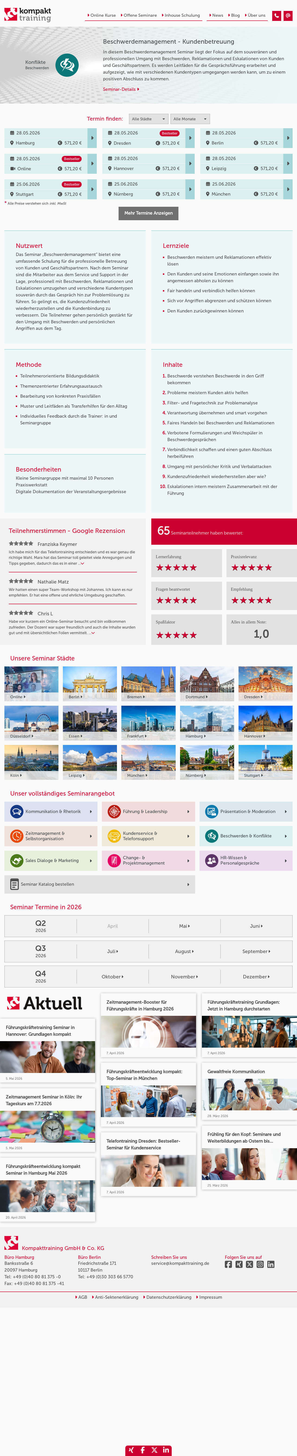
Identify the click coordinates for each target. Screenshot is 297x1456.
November (184, 977)
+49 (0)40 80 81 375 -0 (37, 1276)
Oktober (112, 977)
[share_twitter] (154, 1451)
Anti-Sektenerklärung (115, 1297)
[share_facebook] (142, 1451)
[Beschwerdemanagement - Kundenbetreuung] (276, 16)
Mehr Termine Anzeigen (148, 213)
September (256, 951)
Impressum (209, 1297)
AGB (81, 1297)
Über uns (255, 15)
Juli (112, 951)
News (216, 15)
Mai (184, 926)
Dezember (256, 977)
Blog (234, 15)
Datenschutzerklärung (167, 1297)
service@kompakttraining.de (180, 1263)
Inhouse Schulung (180, 15)
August (184, 951)
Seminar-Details (121, 89)
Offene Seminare (138, 15)
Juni (256, 926)
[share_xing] (131, 1451)
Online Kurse (101, 15)
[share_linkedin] (166, 1451)
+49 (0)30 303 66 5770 (109, 1276)
